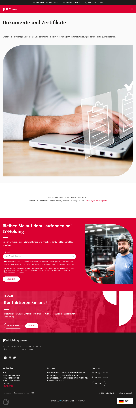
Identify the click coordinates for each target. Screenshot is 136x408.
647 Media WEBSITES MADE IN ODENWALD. (68, 401)
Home (5, 373)
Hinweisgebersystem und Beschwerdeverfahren (67, 378)
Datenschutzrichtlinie (21, 393)
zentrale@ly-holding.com (96, 201)
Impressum (8, 393)
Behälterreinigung (11, 378)
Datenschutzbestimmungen (14, 272)
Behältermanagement (12, 375)
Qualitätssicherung (11, 381)
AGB (65, 270)
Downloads (8, 386)
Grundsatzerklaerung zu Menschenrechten (66, 373)
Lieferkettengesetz (55, 381)
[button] (6, 402)
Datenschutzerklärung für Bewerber (63, 375)
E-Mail (8, 252)
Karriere (6, 383)
